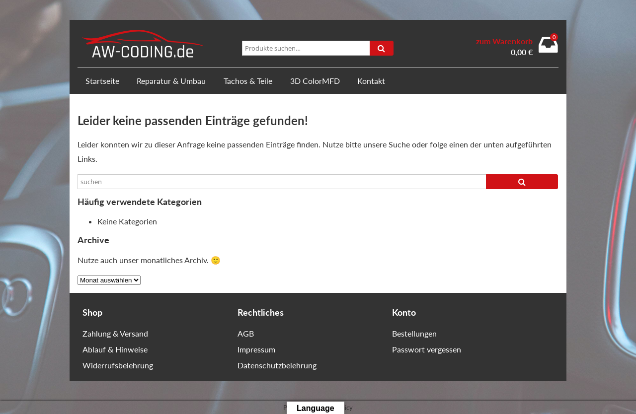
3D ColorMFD (315, 80)
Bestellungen (414, 333)
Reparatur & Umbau (171, 80)
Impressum (256, 349)
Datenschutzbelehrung (277, 365)
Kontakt (371, 80)
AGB (246, 333)
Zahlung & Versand (115, 333)
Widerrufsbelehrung (117, 365)
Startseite (102, 80)
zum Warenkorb (504, 41)
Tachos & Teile (248, 80)
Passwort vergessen (426, 349)
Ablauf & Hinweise (115, 349)
